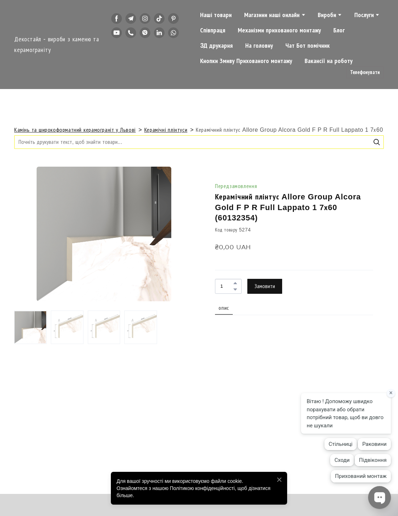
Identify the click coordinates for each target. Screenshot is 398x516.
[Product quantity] (226, 286)
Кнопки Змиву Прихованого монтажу (246, 60)
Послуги (364, 15)
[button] (116, 18)
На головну (259, 45)
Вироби (327, 15)
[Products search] (199, 141)
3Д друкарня (216, 45)
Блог (339, 30)
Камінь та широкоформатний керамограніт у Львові (75, 130)
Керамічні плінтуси (165, 130)
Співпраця (212, 30)
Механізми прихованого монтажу (279, 30)
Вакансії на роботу (329, 60)
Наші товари (216, 15)
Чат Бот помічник (307, 45)
